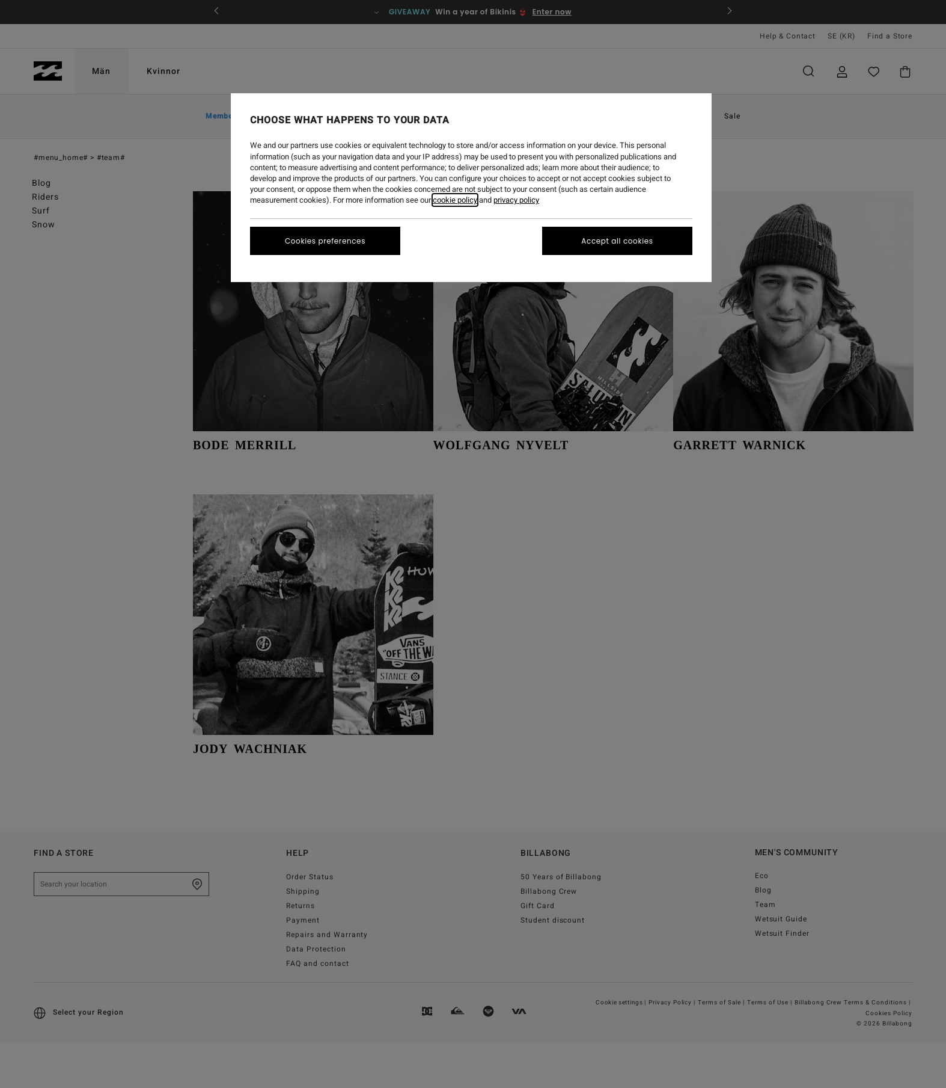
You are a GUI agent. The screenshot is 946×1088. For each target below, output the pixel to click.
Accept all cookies (617, 241)
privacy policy (516, 200)
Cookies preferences (325, 241)
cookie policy (455, 200)
